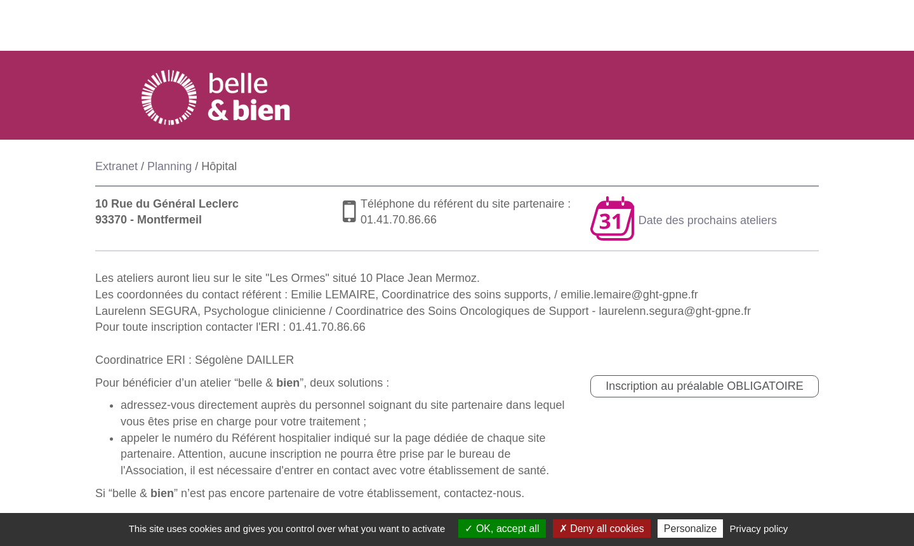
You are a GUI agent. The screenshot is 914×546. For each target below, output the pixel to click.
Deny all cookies (601, 528)
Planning (169, 166)
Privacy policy (759, 528)
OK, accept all (502, 528)
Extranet (116, 166)
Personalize (690, 528)
